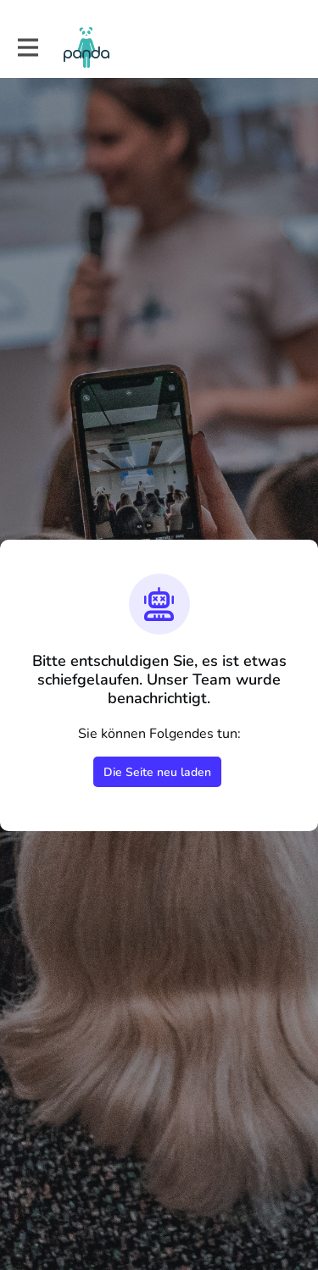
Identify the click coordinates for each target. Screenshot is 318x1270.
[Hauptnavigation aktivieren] (27, 48)
